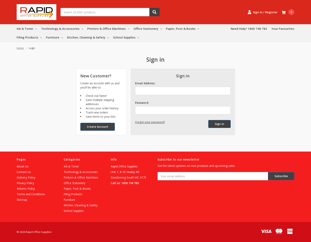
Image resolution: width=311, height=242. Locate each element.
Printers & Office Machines (108, 29)
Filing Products (29, 37)
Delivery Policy (26, 177)
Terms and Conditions (31, 194)
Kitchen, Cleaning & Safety (88, 37)
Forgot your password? (150, 122)
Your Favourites (282, 29)
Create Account (97, 127)
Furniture (54, 37)
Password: (142, 103)
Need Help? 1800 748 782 (249, 29)
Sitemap (22, 200)
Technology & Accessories (62, 29)
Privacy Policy (25, 183)
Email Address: (145, 83)
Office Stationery (147, 29)
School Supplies (126, 37)
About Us (23, 166)
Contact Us (24, 172)
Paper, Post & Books (182, 29)
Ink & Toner (27, 29)
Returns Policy (26, 188)
